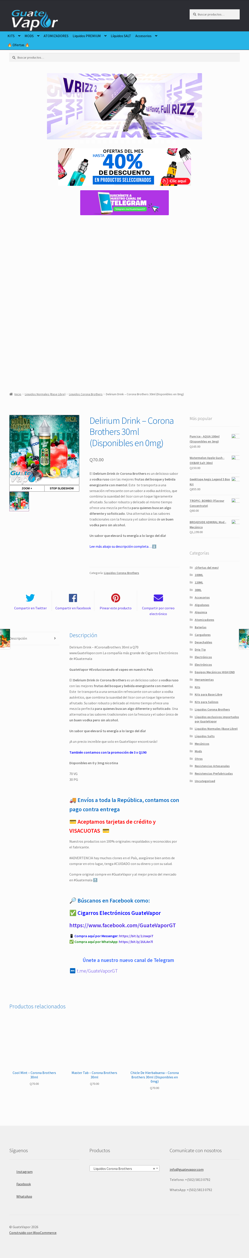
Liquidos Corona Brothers (86, 394)
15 (156, 141)
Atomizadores (204, 620)
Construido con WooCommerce (32, 1232)
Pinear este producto (116, 608)
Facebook (20, 1182)
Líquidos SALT (121, 36)
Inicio (17, 394)
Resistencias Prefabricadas (214, 773)
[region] (124, 110)
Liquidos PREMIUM (87, 36)
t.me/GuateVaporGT (97, 971)
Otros (199, 759)
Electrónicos (203, 657)
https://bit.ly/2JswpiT (136, 936)
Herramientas (204, 680)
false (53, 111)
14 (151, 141)
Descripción (18, 638)
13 (145, 141)
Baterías (200, 627)
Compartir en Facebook (73, 608)
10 (128, 141)
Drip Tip (200, 650)
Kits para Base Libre (208, 694)
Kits (197, 687)
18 (174, 141)
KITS (11, 36)
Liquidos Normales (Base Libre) (45, 394)
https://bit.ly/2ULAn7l (136, 941)
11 (133, 141)
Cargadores (203, 635)
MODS (29, 36)
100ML (199, 575)
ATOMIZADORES (56, 36)
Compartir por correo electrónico (158, 611)
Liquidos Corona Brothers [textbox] (123, 1168)
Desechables (203, 642)
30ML (198, 590)
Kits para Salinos (206, 702)
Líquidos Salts (205, 736)
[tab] (34, 638)
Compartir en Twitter (30, 608)
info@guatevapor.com (187, 1169)
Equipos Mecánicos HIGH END (215, 672)
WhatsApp (20, 1195)
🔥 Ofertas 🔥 (18, 45)
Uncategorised (205, 781)
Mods (198, 751)
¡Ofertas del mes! (207, 568)
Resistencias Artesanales (212, 766)
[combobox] (124, 1168)
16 (162, 141)
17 (168, 141)
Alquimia (201, 612)
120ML (199, 582)
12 (139, 141)
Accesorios (143, 36)
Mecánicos (202, 744)
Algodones (202, 605)
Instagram (21, 1170)
